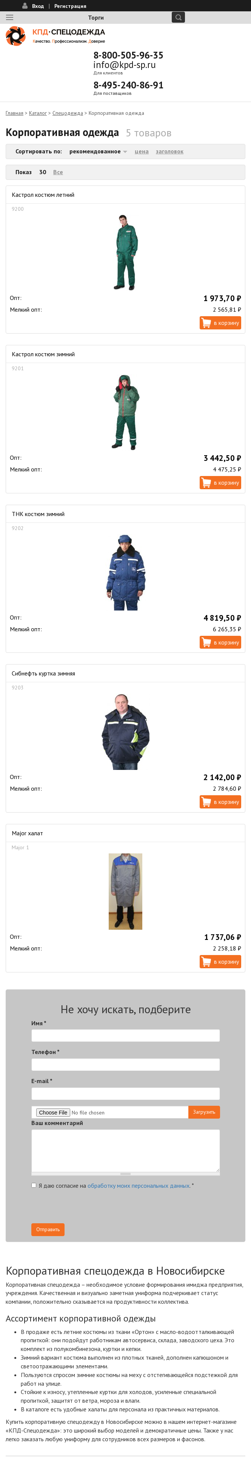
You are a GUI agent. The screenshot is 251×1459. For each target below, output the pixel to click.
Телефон (45, 1052)
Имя (38, 1023)
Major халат (27, 833)
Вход (38, 6)
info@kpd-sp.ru (124, 65)
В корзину (226, 322)
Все (58, 172)
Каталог (38, 113)
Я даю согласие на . (112, 1185)
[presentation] (88, 1208)
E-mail (41, 1081)
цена (142, 151)
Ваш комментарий (57, 1123)
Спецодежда (67, 113)
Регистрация (70, 6)
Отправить (48, 1229)
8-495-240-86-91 (128, 85)
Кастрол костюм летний (43, 194)
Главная (14, 113)
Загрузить (204, 1111)
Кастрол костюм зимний (43, 354)
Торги (96, 17)
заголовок (169, 151)
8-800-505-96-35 (128, 55)
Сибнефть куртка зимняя (43, 673)
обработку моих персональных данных (138, 1185)
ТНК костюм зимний (38, 514)
